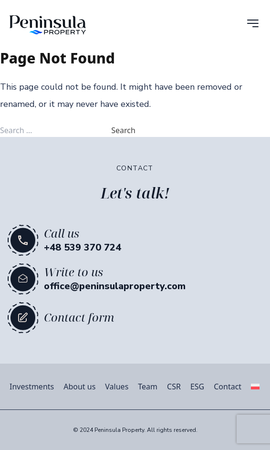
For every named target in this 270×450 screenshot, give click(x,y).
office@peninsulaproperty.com (115, 286)
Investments (32, 386)
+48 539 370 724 (82, 247)
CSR (174, 386)
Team (147, 386)
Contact (227, 386)
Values (116, 386)
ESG (197, 386)
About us (79, 386)
